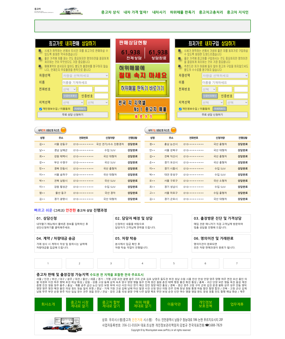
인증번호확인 (70, 96)
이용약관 (174, 304)
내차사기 (159, 12)
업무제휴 (237, 304)
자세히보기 (80, 109)
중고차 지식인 (238, 12)
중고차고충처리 (211, 12)
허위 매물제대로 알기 (142, 304)
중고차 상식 (110, 12)
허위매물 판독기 (182, 12)
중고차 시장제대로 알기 (80, 304)
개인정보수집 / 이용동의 (56, 109)
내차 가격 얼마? (136, 12)
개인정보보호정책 (205, 304)
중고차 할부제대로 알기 (111, 304)
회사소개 (48, 304)
